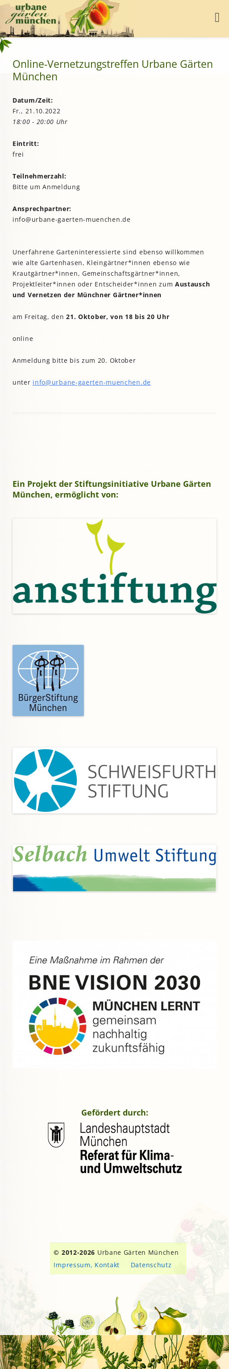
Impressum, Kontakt (87, 1265)
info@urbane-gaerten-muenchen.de (92, 382)
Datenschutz (151, 1265)
